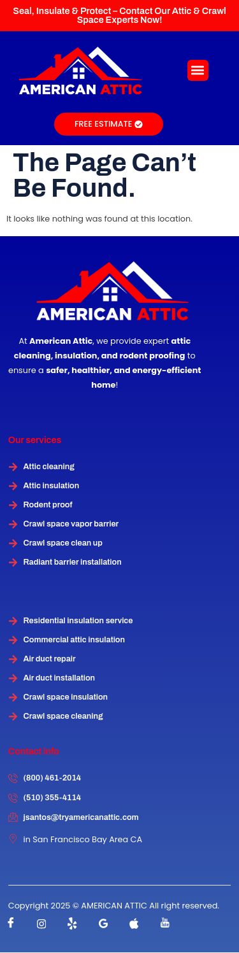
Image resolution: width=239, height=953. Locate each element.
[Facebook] (10, 923)
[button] (197, 70)
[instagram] (41, 923)
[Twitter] (72, 923)
